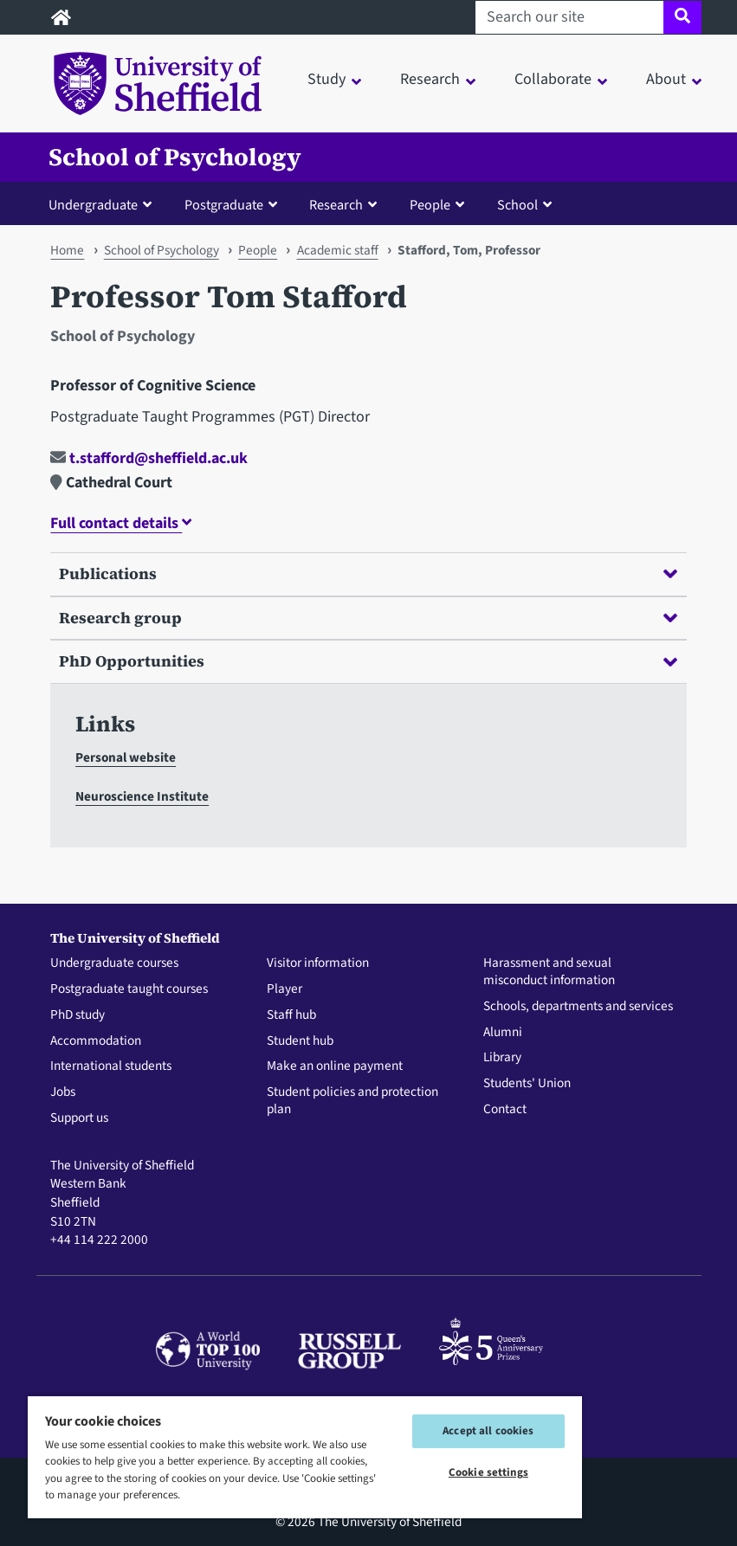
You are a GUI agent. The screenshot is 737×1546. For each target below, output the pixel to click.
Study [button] (326, 79)
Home (67, 250)
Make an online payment (335, 1066)
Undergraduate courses (114, 963)
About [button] (666, 79)
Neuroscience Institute (142, 796)
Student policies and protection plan (352, 1101)
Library (502, 1057)
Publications (367, 573)
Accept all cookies (488, 1431)
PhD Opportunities (367, 661)
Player (284, 989)
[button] (103, 204)
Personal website (125, 757)
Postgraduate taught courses (129, 989)
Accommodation (95, 1041)
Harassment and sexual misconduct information (549, 972)
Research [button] (430, 79)
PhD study (77, 1015)
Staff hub (291, 1015)
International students (110, 1066)
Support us (79, 1118)
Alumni (502, 1032)
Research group (367, 617)
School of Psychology (174, 157)
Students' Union (527, 1083)
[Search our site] (569, 17)
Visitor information (318, 963)
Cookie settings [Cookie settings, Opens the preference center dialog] (488, 1472)
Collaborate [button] (553, 79)
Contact (505, 1109)
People (257, 250)
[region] (305, 1456)
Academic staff (337, 250)
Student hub (300, 1041)
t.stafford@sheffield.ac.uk (149, 458)
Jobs (62, 1092)
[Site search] (682, 17)
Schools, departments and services (578, 1006)
